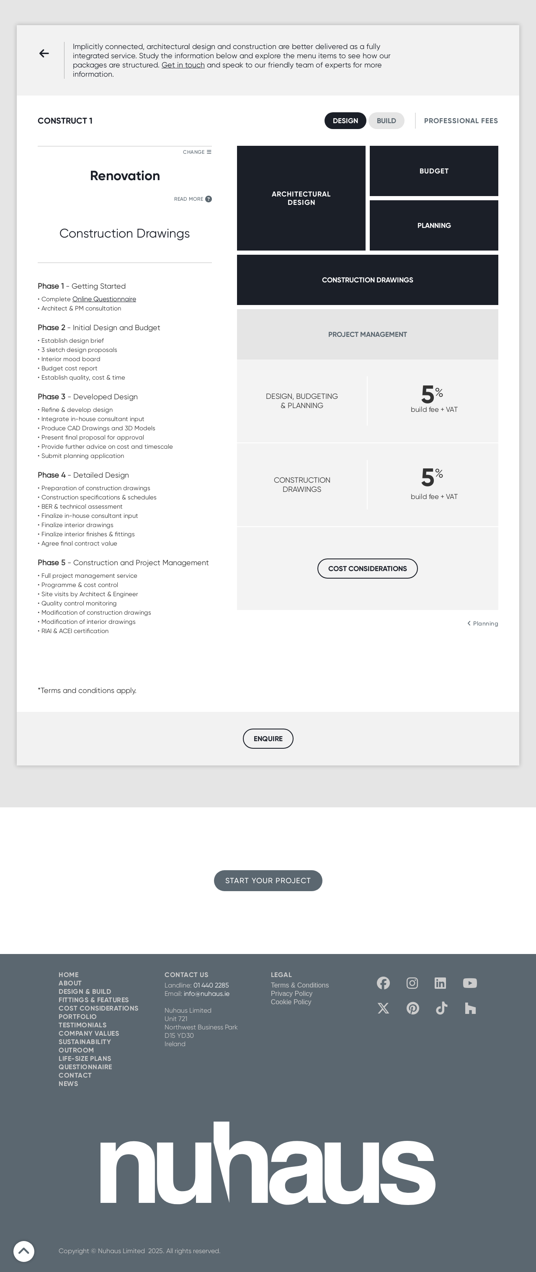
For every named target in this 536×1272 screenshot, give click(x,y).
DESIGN (345, 120)
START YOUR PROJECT (268, 880)
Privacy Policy (292, 993)
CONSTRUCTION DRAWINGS (367, 280)
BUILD (386, 120)
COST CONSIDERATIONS (367, 568)
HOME (68, 975)
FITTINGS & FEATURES (94, 1000)
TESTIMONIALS (82, 1025)
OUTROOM (76, 1050)
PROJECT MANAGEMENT (367, 334)
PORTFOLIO (78, 1017)
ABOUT (70, 983)
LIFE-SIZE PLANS (85, 1059)
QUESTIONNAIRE (85, 1067)
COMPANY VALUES (89, 1033)
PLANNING (434, 225)
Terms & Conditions (300, 985)
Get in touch (183, 64)
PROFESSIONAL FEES (461, 120)
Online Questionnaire (104, 299)
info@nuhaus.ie (206, 994)
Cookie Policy (291, 1002)
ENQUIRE (268, 738)
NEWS (68, 1084)
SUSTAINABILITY (85, 1042)
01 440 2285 (211, 985)
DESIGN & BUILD (85, 991)
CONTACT (75, 1075)
